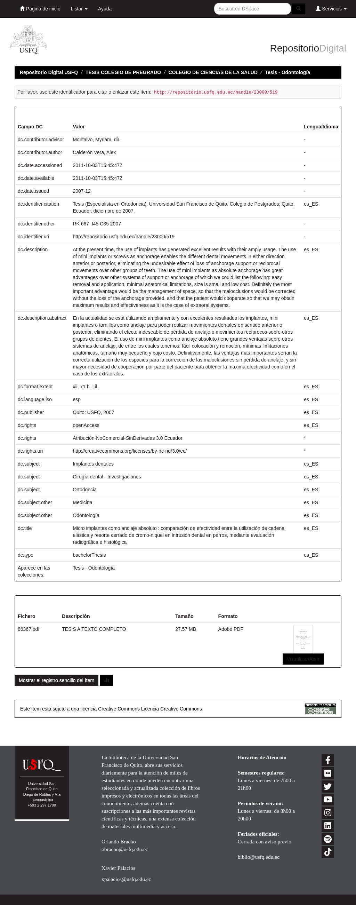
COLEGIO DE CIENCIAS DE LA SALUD (213, 72)
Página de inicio (40, 8)
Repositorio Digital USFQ (49, 72)
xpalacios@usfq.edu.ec (126, 879)
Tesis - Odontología (287, 72)
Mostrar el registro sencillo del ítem (56, 680)
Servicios (331, 8)
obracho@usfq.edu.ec (125, 849)
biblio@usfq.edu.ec (259, 857)
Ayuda (105, 8)
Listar (79, 8)
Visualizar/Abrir (303, 659)
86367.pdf (28, 629)
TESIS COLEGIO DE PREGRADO (123, 72)
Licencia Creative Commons (171, 709)
